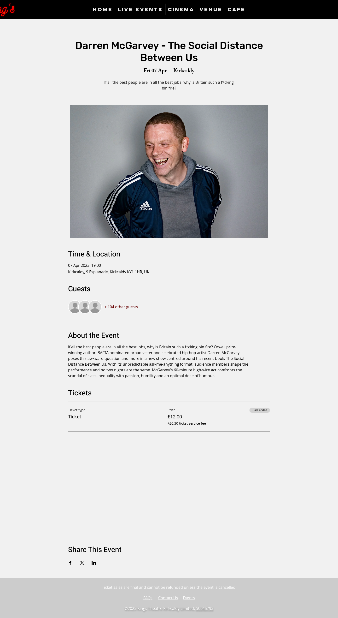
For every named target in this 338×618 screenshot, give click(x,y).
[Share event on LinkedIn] (94, 563)
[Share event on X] (82, 563)
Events (189, 597)
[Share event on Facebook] (70, 563)
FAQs (147, 597)
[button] (211, 9)
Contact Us (168, 597)
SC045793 (204, 608)
